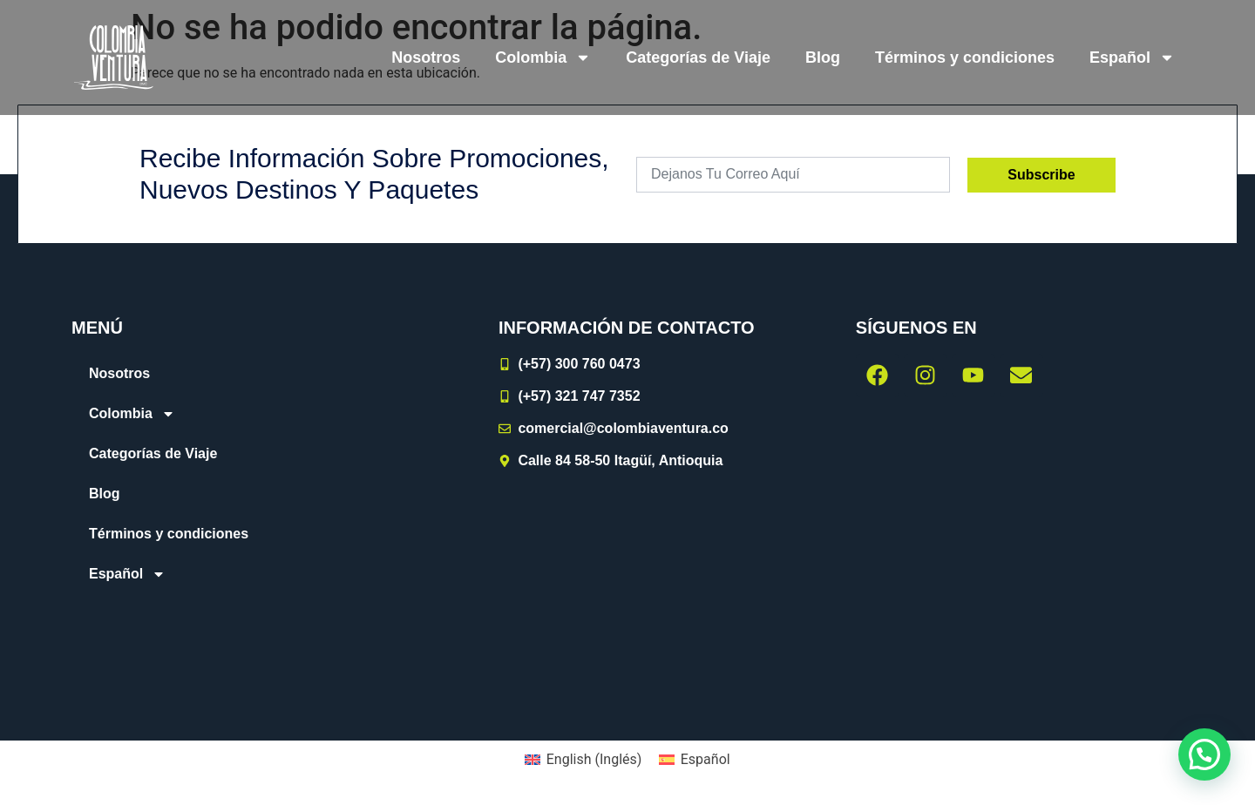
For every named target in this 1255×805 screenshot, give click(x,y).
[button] (1204, 754)
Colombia (543, 57)
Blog (822, 57)
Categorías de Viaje (698, 57)
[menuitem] (1132, 57)
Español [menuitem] (705, 759)
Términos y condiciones (965, 57)
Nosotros (425, 57)
